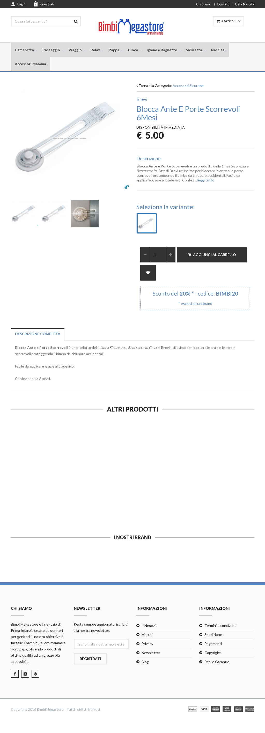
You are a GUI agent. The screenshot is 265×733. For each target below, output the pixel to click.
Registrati (44, 3)
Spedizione (213, 635)
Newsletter (151, 653)
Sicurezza (194, 50)
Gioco (133, 50)
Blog (145, 662)
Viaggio (75, 50)
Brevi (141, 100)
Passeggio (51, 50)
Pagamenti (213, 644)
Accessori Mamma (30, 64)
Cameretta (24, 50)
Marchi (147, 635)
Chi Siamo (203, 4)
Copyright (212, 653)
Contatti (223, 4)
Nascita (217, 50)
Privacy (147, 644)
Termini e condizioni (220, 626)
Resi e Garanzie (216, 662)
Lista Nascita (244, 4)
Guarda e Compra (38, 506)
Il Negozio (150, 626)
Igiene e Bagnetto (162, 50)
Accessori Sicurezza (188, 86)
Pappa (114, 50)
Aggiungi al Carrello (212, 255)
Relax (95, 50)
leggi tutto (205, 181)
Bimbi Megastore (24, 625)
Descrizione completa (37, 334)
